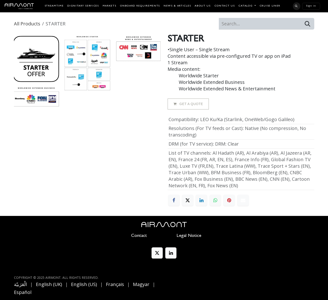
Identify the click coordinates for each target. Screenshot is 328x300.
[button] (296, 6)
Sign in (311, 6)
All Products (27, 23)
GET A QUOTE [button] (188, 104)
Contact (139, 236)
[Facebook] (173, 200)
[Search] (307, 24)
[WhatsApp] (215, 200)
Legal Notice (189, 236)
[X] (187, 200)
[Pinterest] (229, 200)
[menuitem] (54, 6)
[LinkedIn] (201, 200)
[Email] (243, 200)
